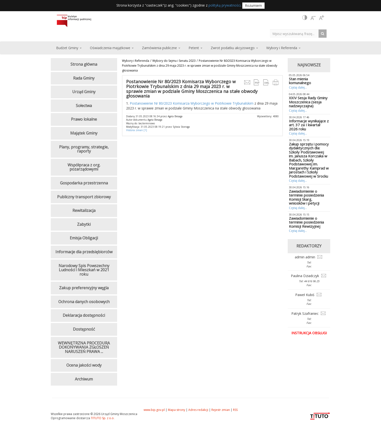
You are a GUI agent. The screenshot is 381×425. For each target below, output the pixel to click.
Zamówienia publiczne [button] (161, 47)
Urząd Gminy (83, 91)
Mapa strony (176, 410)
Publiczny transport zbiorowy (84, 196)
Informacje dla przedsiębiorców (84, 251)
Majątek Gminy (83, 133)
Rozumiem (253, 5)
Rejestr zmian (220, 410)
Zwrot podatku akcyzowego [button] (234, 47)
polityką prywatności (224, 5)
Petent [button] (195, 47)
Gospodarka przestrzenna (84, 183)
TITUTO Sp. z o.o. (102, 418)
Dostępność (84, 329)
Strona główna (83, 64)
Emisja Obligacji (84, 238)
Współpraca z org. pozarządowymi (84, 167)
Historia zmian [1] (136, 130)
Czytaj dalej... (298, 87)
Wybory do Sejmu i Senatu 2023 (174, 61)
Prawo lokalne (84, 119)
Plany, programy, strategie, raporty (84, 149)
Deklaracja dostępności (84, 315)
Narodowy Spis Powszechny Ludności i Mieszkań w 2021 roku (84, 270)
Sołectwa (84, 105)
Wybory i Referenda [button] (283, 47)
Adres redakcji (198, 410)
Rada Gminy (84, 78)
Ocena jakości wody (84, 365)
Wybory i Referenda (135, 61)
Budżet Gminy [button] (69, 47)
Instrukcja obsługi (309, 333)
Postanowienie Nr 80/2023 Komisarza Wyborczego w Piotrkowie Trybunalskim (191, 103)
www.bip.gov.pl (154, 410)
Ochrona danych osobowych (84, 301)
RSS (235, 410)
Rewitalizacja (83, 210)
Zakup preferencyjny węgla (84, 287)
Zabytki (84, 224)
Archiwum (84, 379)
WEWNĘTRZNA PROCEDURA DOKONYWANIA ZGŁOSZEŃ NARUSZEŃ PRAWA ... (84, 347)
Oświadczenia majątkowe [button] (112, 47)
